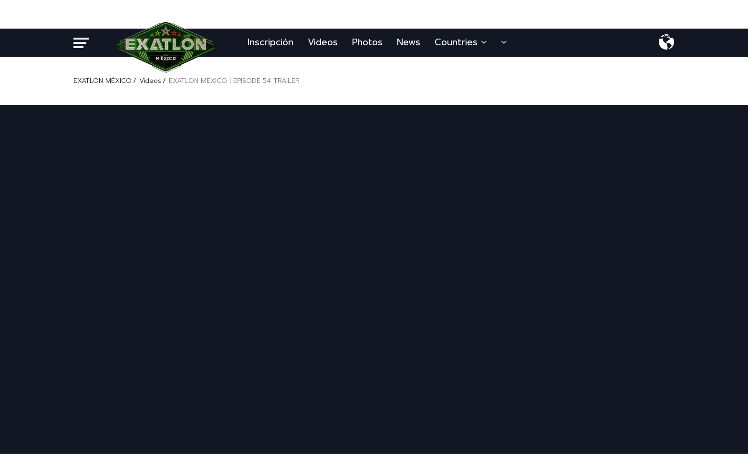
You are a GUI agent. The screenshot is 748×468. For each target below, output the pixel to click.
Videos (323, 42)
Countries (461, 42)
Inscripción (270, 42)
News (408, 42)
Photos (367, 42)
